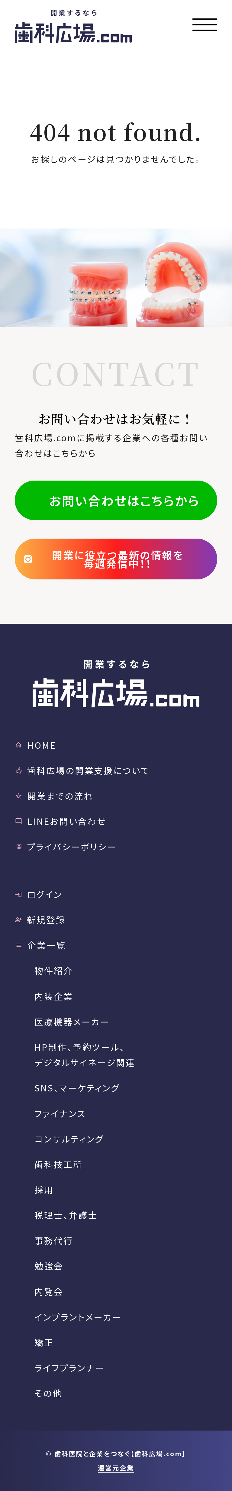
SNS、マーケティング (77, 1087)
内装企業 (53, 996)
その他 (48, 1393)
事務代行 (53, 1240)
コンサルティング (69, 1139)
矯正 (44, 1342)
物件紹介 (53, 970)
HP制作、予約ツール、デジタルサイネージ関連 (84, 1054)
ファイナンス (59, 1113)
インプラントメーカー (78, 1317)
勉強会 (48, 1265)
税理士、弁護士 (66, 1215)
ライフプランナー (69, 1367)
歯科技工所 (58, 1164)
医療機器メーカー (72, 1021)
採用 (44, 1189)
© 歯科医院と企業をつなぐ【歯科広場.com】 (116, 1453)
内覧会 (48, 1291)
